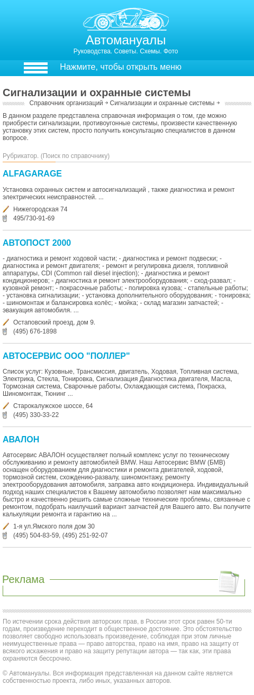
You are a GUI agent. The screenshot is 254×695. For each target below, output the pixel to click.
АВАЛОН (21, 439)
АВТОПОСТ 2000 (37, 242)
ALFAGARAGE (32, 173)
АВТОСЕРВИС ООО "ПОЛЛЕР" (66, 355)
